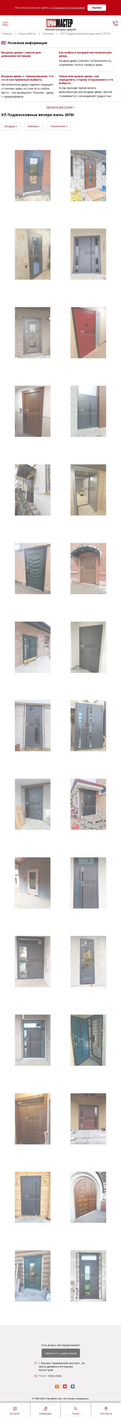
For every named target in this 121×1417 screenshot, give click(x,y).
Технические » (59, 126)
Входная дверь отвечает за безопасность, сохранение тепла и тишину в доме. (85, 62)
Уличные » (33, 126)
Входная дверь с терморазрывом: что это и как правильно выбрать (27, 77)
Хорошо (96, 7)
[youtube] (64, 1386)
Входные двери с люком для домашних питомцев (21, 54)
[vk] (72, 1386)
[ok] (56, 1386)
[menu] (5, 24)
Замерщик (45, 1410)
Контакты (106, 1410)
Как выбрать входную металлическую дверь (85, 54)
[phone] (115, 23)
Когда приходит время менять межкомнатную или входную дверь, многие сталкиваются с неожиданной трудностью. (85, 92)
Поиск (75, 1410)
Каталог (15, 1410)
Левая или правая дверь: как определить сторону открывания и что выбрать (86, 79)
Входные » (11, 126)
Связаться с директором (61, 1353)
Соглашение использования (67, 7)
